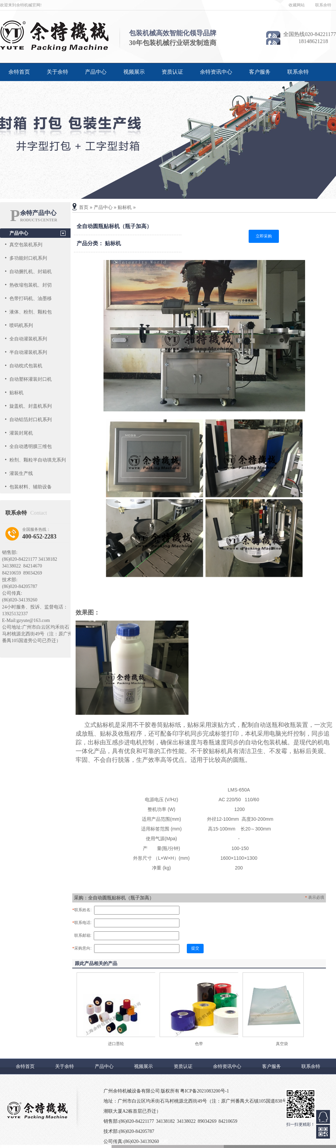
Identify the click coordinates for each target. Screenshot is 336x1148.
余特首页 (19, 72)
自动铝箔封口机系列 (30, 419)
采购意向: (82, 948)
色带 (199, 1043)
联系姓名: (82, 910)
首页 (83, 207)
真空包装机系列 (25, 244)
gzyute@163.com (33, 620)
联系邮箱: (82, 935)
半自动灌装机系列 (28, 352)
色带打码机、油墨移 (30, 298)
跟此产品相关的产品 (96, 963)
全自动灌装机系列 (28, 338)
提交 (195, 948)
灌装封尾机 (21, 433)
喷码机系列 (21, 325)
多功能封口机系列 (28, 258)
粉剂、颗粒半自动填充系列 (37, 459)
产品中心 (96, 72)
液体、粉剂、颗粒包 (30, 311)
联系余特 (323, 5)
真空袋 (282, 1043)
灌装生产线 (21, 473)
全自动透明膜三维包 (30, 446)
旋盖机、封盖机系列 (30, 406)
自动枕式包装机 (25, 365)
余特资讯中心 (216, 72)
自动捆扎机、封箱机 (30, 271)
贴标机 (16, 392)
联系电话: (82, 922)
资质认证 (172, 72)
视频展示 (134, 72)
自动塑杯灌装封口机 (30, 379)
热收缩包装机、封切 (30, 285)
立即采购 (264, 236)
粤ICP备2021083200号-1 (204, 1091)
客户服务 (259, 72)
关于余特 (57, 72)
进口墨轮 (116, 1043)
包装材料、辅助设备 (30, 486)
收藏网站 (297, 5)
